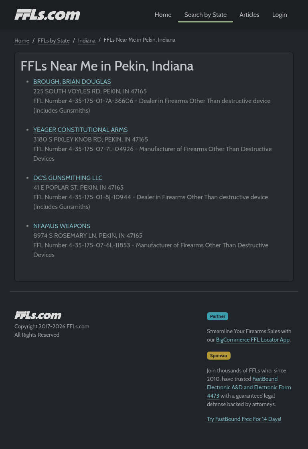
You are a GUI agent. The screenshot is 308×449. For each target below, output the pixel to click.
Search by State (205, 14)
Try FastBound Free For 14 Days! (244, 419)
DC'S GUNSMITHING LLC (67, 178)
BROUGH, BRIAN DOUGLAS (72, 81)
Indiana (86, 40)
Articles (249, 14)
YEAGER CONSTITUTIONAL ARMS (80, 129)
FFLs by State (54, 40)
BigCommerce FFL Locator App (253, 339)
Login (279, 14)
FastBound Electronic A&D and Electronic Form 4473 (249, 387)
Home (163, 14)
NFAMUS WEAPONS (61, 226)
